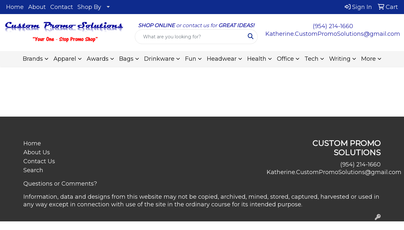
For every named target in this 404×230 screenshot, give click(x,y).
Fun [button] (190, 58)
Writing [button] (340, 58)
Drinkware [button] (159, 58)
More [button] (368, 58)
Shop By (89, 7)
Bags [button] (126, 58)
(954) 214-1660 (333, 26)
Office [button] (285, 58)
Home (15, 7)
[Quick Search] (190, 36)
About (37, 7)
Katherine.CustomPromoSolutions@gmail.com (332, 33)
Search (33, 170)
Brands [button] (33, 58)
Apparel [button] (64, 58)
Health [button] (256, 58)
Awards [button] (98, 58)
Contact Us (39, 161)
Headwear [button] (222, 58)
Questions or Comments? (60, 183)
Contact (61, 7)
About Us (36, 152)
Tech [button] (311, 58)
